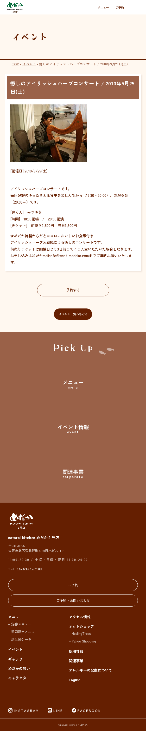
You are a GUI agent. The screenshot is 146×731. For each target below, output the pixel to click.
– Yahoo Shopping (82, 641)
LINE (58, 710)
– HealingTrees (80, 633)
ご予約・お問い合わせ (73, 600)
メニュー (103, 7)
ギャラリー (17, 659)
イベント (29, 63)
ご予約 (119, 7)
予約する (73, 290)
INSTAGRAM (26, 710)
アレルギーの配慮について (90, 670)
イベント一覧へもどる (73, 314)
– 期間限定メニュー (23, 631)
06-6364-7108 (30, 569)
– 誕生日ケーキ (19, 639)
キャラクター (19, 678)
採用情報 (76, 651)
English (75, 679)
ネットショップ (81, 626)
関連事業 (76, 660)
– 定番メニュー (19, 623)
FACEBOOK (89, 710)
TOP (15, 63)
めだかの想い (19, 668)
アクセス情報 (79, 616)
